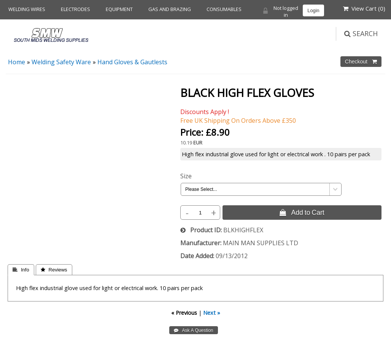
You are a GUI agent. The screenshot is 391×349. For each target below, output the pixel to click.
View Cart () (364, 8)
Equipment (119, 9)
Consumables (224, 9)
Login (313, 10)
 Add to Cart (302, 212)
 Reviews (54, 269)
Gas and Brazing (169, 9)
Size (186, 176)
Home (16, 62)
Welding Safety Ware (61, 62)
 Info (21, 269)
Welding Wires (26, 9)
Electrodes (75, 9)
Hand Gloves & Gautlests (132, 62)
